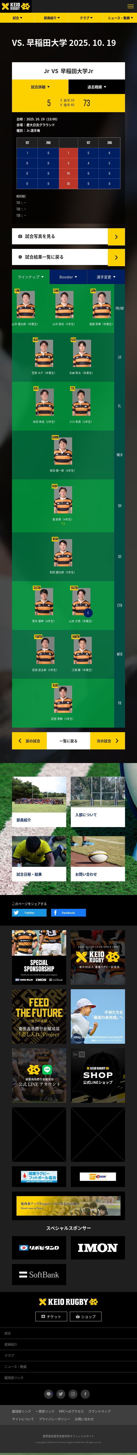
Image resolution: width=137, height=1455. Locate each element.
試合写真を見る (41, 236)
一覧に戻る (68, 743)
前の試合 (33, 743)
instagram (73, 1396)
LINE (52, 1394)
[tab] (40, 86)
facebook (85, 1396)
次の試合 (104, 743)
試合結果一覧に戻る (45, 258)
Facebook (68, 915)
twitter (60, 1396)
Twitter (29, 915)
